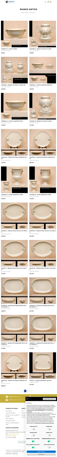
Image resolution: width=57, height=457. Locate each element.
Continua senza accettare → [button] (49, 398)
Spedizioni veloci (13, 396)
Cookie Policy (15, 453)
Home (22, 12)
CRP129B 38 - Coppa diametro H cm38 (40, 194)
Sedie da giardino (10, 418)
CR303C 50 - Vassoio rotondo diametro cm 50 (14, 381)
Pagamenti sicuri (12, 399)
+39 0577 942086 (12, 435)
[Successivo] (32, 391)
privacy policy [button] (48, 406)
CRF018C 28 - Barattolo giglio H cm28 (40, 121)
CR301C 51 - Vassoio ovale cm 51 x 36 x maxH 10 (14, 269)
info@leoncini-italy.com (14, 434)
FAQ (22, 410)
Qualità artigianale (36, 396)
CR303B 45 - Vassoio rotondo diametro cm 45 (42, 158)
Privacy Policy (8, 453)
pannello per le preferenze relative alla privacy (44, 423)
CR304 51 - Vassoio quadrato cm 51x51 (40, 380)
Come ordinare (24, 413)
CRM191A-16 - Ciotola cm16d (9, 49)
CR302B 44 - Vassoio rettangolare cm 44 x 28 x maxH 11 (42, 306)
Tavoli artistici (9, 410)
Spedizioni (23, 415)
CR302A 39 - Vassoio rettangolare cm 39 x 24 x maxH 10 (13, 306)
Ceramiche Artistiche (10, 413)
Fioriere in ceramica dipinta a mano (12, 423)
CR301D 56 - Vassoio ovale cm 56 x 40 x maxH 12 (42, 269)
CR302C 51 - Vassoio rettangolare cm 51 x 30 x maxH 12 (14, 343)
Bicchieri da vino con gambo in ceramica (13, 415)
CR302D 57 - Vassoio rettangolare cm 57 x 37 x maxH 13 (41, 343)
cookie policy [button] (29, 411)
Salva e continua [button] (41, 451)
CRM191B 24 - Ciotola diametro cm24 (12, 121)
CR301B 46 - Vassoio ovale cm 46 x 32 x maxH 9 (42, 231)
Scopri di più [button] (41, 454)
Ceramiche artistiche (6, 50)
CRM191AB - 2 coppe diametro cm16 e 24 (40, 85)
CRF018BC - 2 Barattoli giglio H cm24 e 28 (13, 85)
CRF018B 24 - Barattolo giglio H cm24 (40, 49)
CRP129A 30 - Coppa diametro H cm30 (12, 194)
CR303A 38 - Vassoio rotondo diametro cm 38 (14, 158)
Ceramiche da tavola (10, 420)
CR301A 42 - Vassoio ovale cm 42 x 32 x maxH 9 (14, 231)
